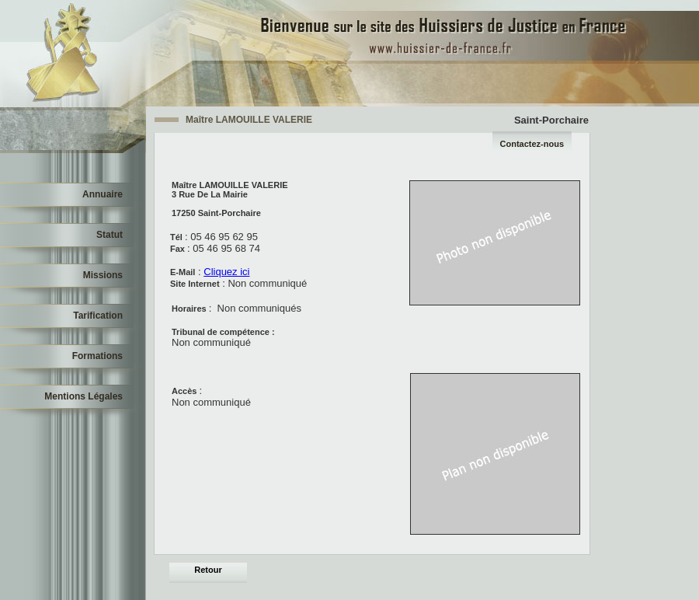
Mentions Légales (83, 396)
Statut (109, 234)
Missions (103, 275)
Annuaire (102, 194)
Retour (207, 569)
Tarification (98, 315)
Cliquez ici (226, 271)
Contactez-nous (532, 143)
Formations (97, 356)
